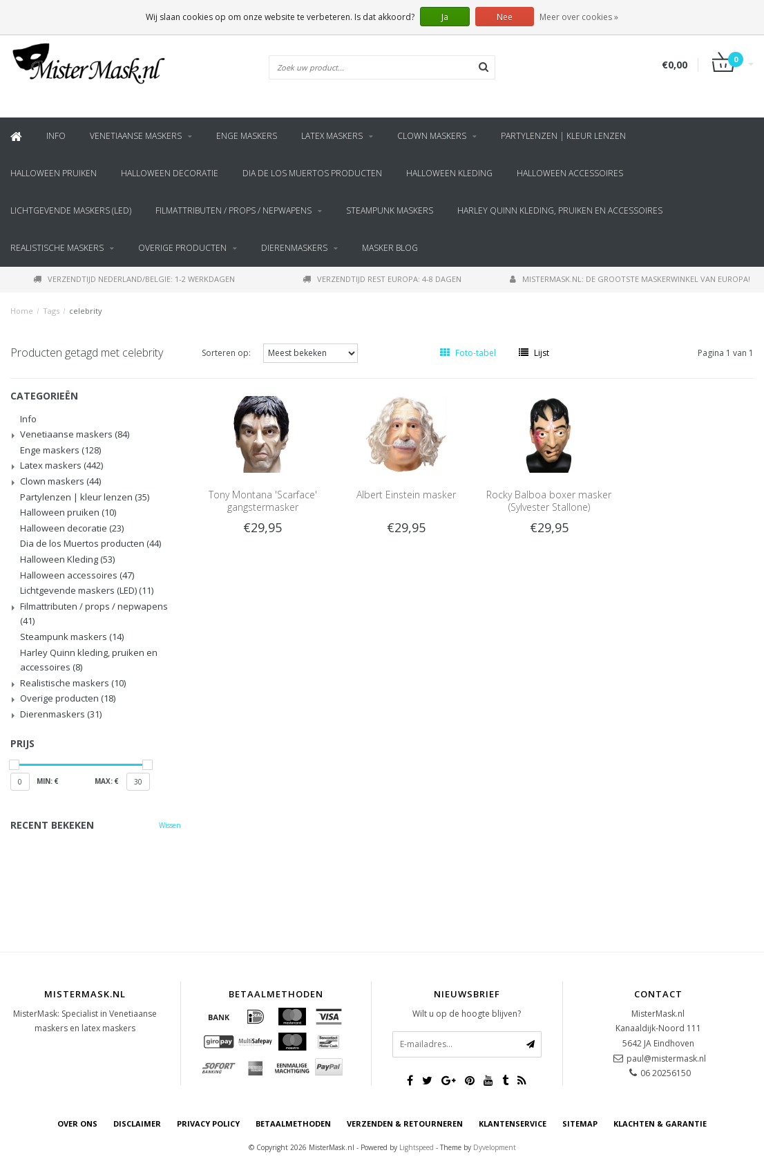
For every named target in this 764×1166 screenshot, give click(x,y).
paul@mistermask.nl (666, 1058)
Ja (444, 17)
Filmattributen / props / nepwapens (233, 210)
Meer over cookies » (578, 17)
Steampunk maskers (389, 210)
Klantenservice (512, 1123)
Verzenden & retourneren (405, 1123)
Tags (51, 310)
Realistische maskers (57, 248)
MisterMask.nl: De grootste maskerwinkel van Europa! (630, 279)
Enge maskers (246, 136)
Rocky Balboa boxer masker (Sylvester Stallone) (548, 501)
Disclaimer (137, 1123)
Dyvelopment (494, 1147)
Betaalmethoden (293, 1123)
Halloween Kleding (449, 173)
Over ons (77, 1123)
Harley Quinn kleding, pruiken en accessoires (559, 210)
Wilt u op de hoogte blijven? (466, 1013)
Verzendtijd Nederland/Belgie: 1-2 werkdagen (134, 279)
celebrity (85, 310)
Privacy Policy (208, 1123)
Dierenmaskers (294, 248)
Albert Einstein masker (406, 494)
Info (56, 136)
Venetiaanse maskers (136, 136)
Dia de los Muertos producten (312, 173)
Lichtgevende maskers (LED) (70, 210)
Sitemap (580, 1123)
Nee (505, 17)
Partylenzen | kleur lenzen (563, 136)
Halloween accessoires (570, 173)
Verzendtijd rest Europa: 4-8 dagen (382, 279)
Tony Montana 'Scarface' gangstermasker (263, 501)
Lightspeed (416, 1147)
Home (21, 310)
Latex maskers (332, 136)
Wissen (170, 825)
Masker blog (390, 248)
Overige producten (182, 248)
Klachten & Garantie (660, 1123)
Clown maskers (431, 136)
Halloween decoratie (169, 173)
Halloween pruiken (53, 173)
